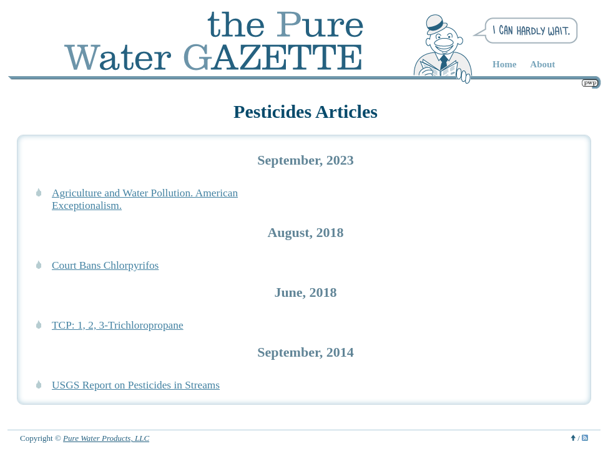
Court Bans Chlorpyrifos (105, 265)
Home (504, 64)
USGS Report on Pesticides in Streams (136, 385)
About (542, 64)
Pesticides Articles (305, 111)
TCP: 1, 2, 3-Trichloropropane (118, 325)
